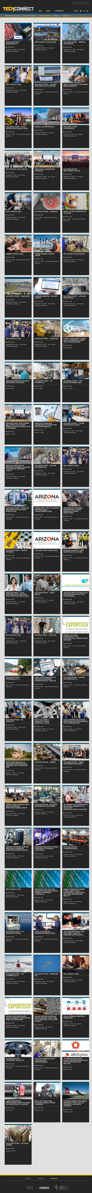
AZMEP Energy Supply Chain (45, 254)
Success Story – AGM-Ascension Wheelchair (17, 127)
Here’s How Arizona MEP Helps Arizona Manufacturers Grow (17, 806)
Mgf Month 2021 (13, 635)
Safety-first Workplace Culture (74, 212)
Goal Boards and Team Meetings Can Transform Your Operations (75, 721)
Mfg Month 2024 (13, 212)
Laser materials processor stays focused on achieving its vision (18, 1102)
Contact (28, 1178)
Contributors (59, 11)
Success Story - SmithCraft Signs (71, 170)
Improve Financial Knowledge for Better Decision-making (46, 425)
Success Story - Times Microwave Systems (73, 763)
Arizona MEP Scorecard (46, 550)
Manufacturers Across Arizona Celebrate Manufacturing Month (17, 848)
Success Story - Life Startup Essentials (72, 382)
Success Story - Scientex (46, 339)
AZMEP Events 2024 (14, 254)
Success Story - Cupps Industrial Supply (73, 424)
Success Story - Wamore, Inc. (46, 975)
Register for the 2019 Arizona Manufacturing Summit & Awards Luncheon (46, 891)
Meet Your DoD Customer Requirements (75, 85)
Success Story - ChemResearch (70, 848)
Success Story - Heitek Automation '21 (74, 678)
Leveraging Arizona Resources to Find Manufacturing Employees (73, 510)
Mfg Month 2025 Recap (45, 42)
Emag (40, 11)
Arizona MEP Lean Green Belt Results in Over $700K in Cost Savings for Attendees (18, 425)
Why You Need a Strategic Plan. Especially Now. (42, 721)
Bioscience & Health (29, 15)
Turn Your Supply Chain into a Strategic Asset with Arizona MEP (74, 340)
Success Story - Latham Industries (74, 297)
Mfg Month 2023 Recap (74, 254)
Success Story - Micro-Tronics (17, 551)
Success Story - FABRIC (45, 762)
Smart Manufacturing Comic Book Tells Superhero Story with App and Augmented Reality (74, 892)
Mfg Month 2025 (13, 84)
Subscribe (53, 1178)
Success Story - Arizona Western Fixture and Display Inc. (17, 509)
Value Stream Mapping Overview (74, 1017)
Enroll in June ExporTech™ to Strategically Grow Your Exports (75, 637)
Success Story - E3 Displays (14, 720)
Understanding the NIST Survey (46, 297)
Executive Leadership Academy (45, 170)
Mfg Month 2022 (71, 466)
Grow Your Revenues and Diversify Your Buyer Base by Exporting (18, 1018)
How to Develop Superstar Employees (45, 932)
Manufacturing (44, 15)
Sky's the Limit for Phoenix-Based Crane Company (45, 1102)
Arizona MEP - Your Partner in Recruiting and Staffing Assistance (17, 594)
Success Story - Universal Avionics (15, 1059)
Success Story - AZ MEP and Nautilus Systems (45, 85)
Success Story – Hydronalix (70, 127)
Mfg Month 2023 (13, 339)
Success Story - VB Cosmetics (43, 382)
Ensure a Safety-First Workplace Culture (73, 551)
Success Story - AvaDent (46, 212)
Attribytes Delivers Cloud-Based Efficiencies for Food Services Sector (75, 1061)
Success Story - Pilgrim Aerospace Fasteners (46, 805)
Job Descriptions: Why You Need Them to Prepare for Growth (74, 933)
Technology (66, 15)
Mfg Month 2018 (70, 974)
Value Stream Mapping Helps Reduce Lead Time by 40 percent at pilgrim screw (46, 1018)
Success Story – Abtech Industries (74, 43)
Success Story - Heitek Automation (45, 466)
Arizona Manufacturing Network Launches (17, 382)
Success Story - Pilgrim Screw (17, 1144)
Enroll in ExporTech (44, 127)
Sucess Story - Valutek (45, 635)
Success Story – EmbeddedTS (13, 43)
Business (56, 15)
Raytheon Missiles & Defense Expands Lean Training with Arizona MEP (16, 764)
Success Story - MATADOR (18, 296)
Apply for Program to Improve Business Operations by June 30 (45, 679)
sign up (75, 11)
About (48, 11)
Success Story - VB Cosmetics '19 (15, 975)
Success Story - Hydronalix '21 (13, 678)
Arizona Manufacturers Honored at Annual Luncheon (46, 848)
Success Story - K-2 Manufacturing (15, 932)
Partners (41, 1178)
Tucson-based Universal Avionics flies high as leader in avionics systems (75, 1103)
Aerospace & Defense (12, 15)
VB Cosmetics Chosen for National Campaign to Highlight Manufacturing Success (75, 807)
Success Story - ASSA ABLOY (44, 593)
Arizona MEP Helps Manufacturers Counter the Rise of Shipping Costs (18, 468)
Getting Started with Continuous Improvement (45, 1060)
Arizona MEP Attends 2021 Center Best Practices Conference (75, 594)
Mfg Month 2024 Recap (16, 169)
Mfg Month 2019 (13, 889)
